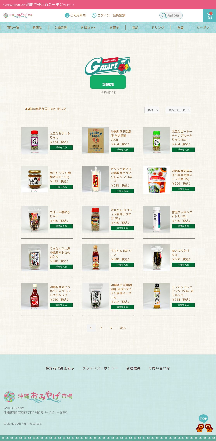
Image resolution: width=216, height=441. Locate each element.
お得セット (88, 27)
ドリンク (158, 27)
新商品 (37, 27)
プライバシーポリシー (100, 368)
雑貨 (180, 27)
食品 (135, 27)
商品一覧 (13, 27)
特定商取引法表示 (60, 368)
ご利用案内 (78, 15)
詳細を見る (61, 147)
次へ (123, 328)
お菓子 (114, 27)
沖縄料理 (61, 27)
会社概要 (133, 368)
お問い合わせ (159, 368)
